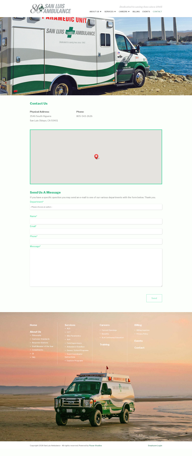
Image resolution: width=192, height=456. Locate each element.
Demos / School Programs (78, 350)
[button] (97, 156)
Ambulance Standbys (76, 347)
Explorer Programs (75, 361)
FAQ (33, 357)
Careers (123, 12)
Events (146, 12)
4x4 (68, 339)
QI (33, 353)
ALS (68, 328)
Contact (157, 12)
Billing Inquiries (143, 330)
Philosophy (36, 335)
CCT (69, 332)
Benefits (105, 334)
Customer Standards (41, 339)
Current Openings (109, 330)
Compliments (37, 350)
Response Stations (40, 343)
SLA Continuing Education (113, 337)
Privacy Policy (142, 334)
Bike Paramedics (74, 336)
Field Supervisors (74, 343)
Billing (136, 12)
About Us (94, 12)
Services (109, 12)
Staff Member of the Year (42, 346)
